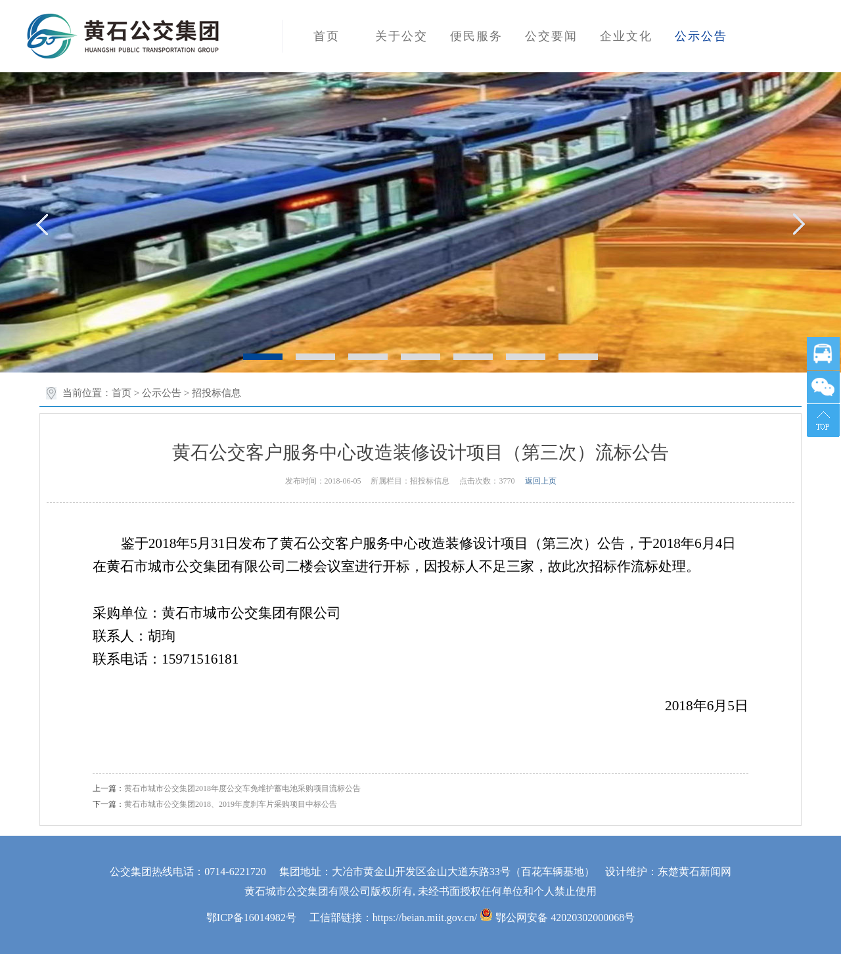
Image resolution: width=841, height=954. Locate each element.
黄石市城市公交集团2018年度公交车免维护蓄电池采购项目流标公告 (242, 788)
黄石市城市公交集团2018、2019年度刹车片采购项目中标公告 (230, 804)
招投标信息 (216, 393)
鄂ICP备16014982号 (251, 917)
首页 (121, 393)
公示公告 (161, 393)
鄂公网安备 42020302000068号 (557, 917)
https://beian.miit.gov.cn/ (425, 917)
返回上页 (541, 481)
